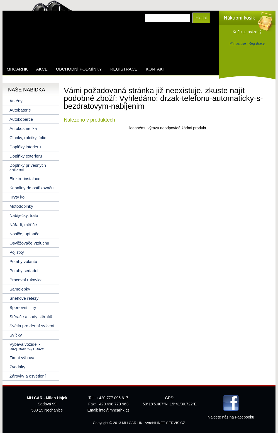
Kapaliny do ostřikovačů (31, 187)
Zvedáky (17, 366)
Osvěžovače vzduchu (29, 243)
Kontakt (155, 69)
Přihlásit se (238, 43)
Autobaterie (20, 110)
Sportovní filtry (22, 307)
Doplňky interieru (25, 146)
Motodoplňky (21, 206)
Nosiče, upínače (24, 233)
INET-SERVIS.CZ (171, 423)
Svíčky (15, 335)
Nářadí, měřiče (23, 224)
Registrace (257, 43)
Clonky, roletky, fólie (27, 137)
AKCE (42, 69)
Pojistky (16, 252)
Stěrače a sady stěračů (30, 316)
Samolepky (19, 289)
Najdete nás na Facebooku (231, 417)
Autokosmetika (23, 128)
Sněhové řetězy (23, 298)
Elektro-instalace (24, 178)
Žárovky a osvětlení (27, 376)
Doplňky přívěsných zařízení (27, 167)
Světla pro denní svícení (31, 325)
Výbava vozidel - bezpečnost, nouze (27, 346)
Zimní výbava (21, 357)
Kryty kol (17, 197)
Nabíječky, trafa (23, 215)
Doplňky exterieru (25, 156)
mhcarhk (17, 69)
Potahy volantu (23, 261)
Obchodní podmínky (79, 69)
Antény (16, 100)
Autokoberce (21, 119)
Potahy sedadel (23, 270)
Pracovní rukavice (26, 279)
